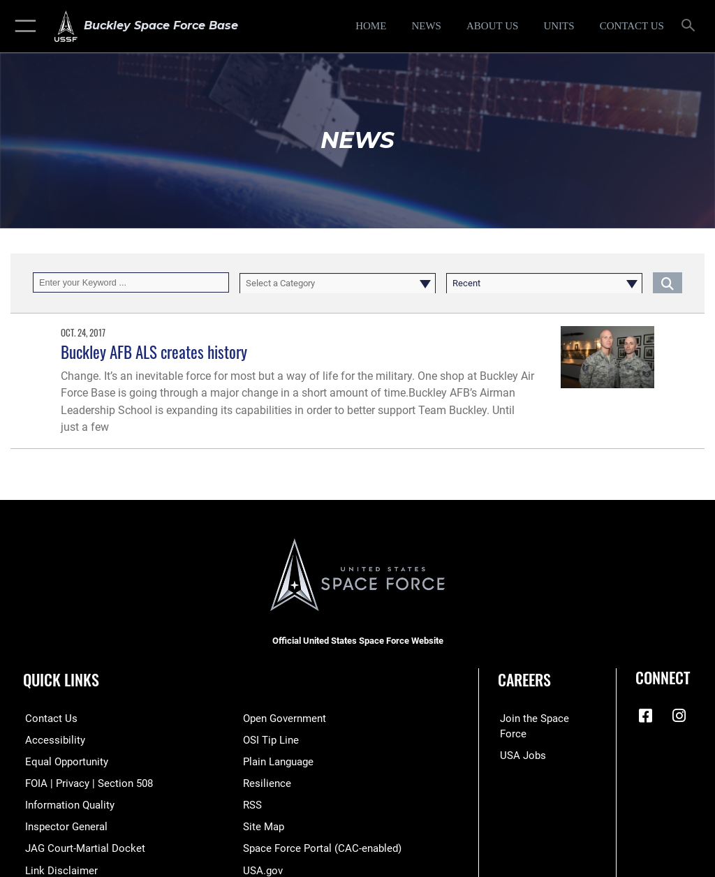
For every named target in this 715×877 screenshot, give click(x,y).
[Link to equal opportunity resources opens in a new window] (62, 761)
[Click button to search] (667, 282)
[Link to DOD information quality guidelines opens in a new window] (65, 803)
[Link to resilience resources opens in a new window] (264, 782)
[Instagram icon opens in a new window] (679, 715)
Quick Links (61, 679)
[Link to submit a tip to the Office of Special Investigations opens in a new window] (268, 739)
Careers (524, 679)
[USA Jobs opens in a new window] (519, 739)
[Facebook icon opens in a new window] (645, 715)
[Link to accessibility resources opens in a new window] (49, 739)
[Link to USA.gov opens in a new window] (261, 868)
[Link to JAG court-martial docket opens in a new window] (78, 847)
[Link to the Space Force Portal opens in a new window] (316, 847)
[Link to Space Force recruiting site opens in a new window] (543, 718)
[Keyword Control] (131, 282)
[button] (22, 26)
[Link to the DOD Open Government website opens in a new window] (282, 718)
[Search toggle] (690, 26)
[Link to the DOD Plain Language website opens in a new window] (277, 761)
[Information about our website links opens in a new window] (55, 868)
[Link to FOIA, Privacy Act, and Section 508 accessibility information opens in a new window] (81, 782)
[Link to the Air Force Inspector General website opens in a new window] (61, 825)
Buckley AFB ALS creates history (154, 351)
